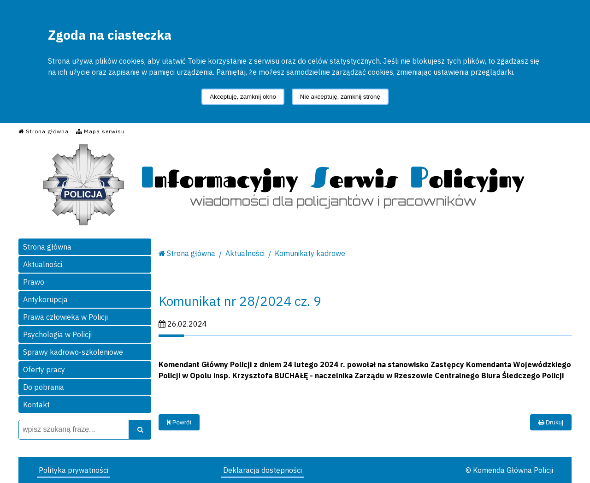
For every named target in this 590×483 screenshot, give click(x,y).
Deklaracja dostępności (262, 470)
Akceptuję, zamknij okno (243, 96)
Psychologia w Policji (57, 334)
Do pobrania (43, 387)
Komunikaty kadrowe (310, 253)
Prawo (33, 281)
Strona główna (47, 246)
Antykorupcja (45, 299)
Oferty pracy (44, 369)
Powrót (179, 422)
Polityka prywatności (73, 470)
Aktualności (42, 264)
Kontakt (36, 404)
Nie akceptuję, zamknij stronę (340, 96)
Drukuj (550, 422)
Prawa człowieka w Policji (65, 317)
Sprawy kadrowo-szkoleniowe (73, 352)
